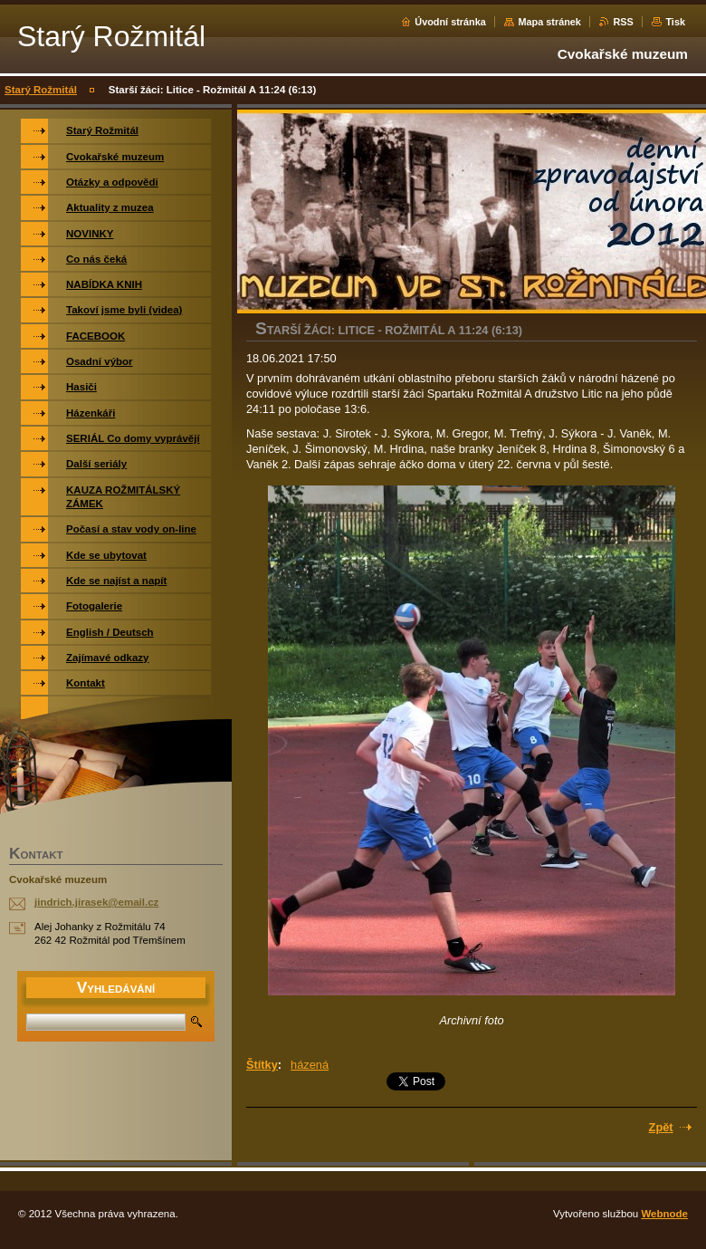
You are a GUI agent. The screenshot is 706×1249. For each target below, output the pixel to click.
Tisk (675, 21)
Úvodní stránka (450, 21)
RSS (623, 21)
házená (310, 1064)
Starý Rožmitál (41, 89)
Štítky (262, 1064)
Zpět (661, 1127)
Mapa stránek (549, 21)
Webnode (664, 1213)
